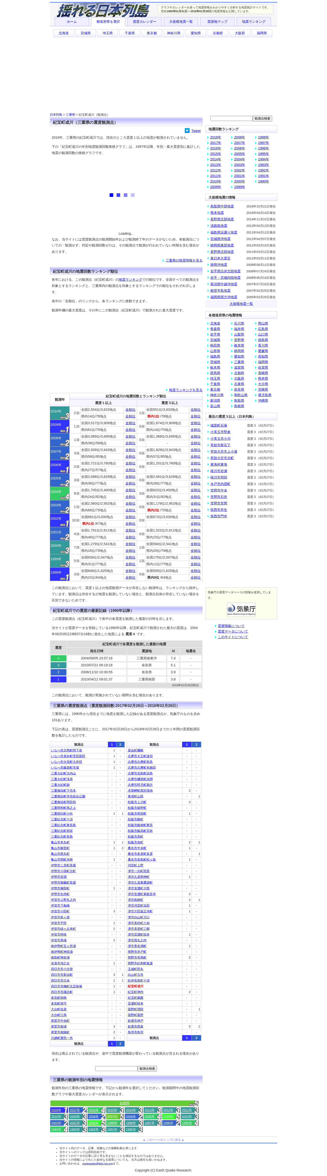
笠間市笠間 (218, 503)
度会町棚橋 (135, 750)
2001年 (75, 1123)
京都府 (218, 33)
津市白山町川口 (139, 917)
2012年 (168, 1110)
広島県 (263, 329)
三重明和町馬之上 (63, 808)
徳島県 (263, 340)
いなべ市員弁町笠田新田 (68, 756)
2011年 (187, 1110)
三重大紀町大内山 (63, 773)
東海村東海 (218, 464)
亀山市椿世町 (60, 848)
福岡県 (262, 33)
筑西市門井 (218, 516)
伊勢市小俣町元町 (63, 871)
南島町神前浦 (60, 957)
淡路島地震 (218, 226)
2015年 (112, 1110)
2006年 (131, 1116)
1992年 (94, 1129)
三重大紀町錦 (60, 785)
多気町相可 (59, 1003)
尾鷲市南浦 (59, 1026)
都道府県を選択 (108, 21)
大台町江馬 (59, 1015)
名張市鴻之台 (60, 963)
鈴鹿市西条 (135, 1026)
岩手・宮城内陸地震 (225, 278)
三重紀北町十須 (62, 819)
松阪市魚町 (135, 842)
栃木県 (215, 367)
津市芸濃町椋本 (139, 934)
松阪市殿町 (135, 819)
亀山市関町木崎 (62, 859)
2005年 (150, 1116)
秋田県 (215, 345)
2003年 (187, 1116)
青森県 (215, 329)
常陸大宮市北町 (222, 458)
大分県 (263, 384)
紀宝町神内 (135, 992)
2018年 (56, 1110)
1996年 (168, 1123)
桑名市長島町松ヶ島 (142, 859)
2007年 (112, 1116)
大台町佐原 (59, 1009)
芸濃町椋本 (135, 1003)
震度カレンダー (144, 21)
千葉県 (130, 33)
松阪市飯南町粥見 (140, 825)
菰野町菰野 (135, 1015)
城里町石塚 (218, 425)
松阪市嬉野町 (137, 808)
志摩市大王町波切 (140, 756)
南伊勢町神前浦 (62, 951)
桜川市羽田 (218, 477)
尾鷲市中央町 (60, 1020)
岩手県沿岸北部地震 (225, 271)
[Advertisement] (163, 74)
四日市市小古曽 (62, 969)
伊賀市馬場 (59, 940)
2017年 (75, 1110)
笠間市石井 (218, 497)
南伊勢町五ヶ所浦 (63, 946)
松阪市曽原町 (137, 813)
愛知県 (196, 33)
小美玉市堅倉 (220, 432)
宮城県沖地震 (220, 239)
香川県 (263, 345)
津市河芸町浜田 (139, 905)
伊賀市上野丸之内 (63, 900)
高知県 (263, 356)
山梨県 (239, 334)
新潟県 (215, 400)
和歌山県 (241, 395)
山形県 (215, 351)
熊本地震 (217, 213)
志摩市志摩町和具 (140, 762)
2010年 (56, 1116)
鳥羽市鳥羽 (135, 1032)
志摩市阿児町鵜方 (140, 785)
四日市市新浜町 (62, 974)
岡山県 (263, 323)
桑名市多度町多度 (140, 854)
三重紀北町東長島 (63, 825)
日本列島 (56, 114)
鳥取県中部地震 (222, 206)
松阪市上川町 (137, 802)
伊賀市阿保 (59, 934)
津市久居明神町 (139, 877)
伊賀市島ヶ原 (60, 917)
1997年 (150, 1123)
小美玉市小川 (220, 438)
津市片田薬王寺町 (140, 911)
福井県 (239, 329)
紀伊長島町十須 (139, 980)
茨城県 (215, 362)
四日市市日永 (60, 980)
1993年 (75, 1129)
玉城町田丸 (135, 969)
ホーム (72, 21)
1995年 (187, 1123)
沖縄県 (263, 400)
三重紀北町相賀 (62, 831)
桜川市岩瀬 (218, 471)
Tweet (196, 131)
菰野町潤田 (135, 1009)
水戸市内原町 (220, 484)
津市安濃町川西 (139, 888)
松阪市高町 (135, 836)
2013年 (150, 1110)
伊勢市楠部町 (60, 888)
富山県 (215, 406)
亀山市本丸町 (60, 842)
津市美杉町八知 (139, 923)
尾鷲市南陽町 (60, 1032)
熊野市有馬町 (137, 957)
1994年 (56, 1129)
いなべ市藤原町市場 (65, 767)
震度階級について (231, 626)
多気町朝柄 (59, 997)
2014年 (131, 1110)
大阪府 (240, 33)
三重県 (70, 114)
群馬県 (215, 373)
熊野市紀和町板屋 (140, 963)
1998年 (131, 1123)
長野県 (239, 340)
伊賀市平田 (59, 923)
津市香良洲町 (137, 946)
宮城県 (86, 33)
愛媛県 (263, 351)
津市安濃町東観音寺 (142, 894)
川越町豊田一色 (62, 1038)
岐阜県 (239, 345)
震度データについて (233, 631)
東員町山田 (135, 796)
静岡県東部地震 (222, 245)
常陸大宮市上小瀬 (223, 451)
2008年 (94, 1116)
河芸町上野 (135, 865)
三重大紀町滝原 (62, 779)
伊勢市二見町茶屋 (63, 865)
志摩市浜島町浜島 (140, 773)
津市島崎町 (135, 900)
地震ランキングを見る (186, 390)
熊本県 (263, 378)
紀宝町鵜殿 (135, 997)
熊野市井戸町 (137, 951)
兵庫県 (239, 384)
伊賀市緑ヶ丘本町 (63, 929)
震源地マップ (217, 21)
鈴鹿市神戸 (135, 1020)
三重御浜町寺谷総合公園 (68, 796)
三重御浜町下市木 (63, 790)
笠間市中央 (218, 490)
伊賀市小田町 (60, 911)
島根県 (239, 406)
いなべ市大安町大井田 (66, 762)
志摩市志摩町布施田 (142, 767)
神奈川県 (173, 33)
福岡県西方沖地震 (223, 297)
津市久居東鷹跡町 (140, 882)
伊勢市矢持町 (60, 894)
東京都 (152, 33)
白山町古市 (135, 974)
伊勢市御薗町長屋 (63, 882)
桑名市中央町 (137, 848)
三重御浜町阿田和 (63, 802)
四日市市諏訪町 (62, 992)
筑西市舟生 (218, 510)
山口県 (263, 334)
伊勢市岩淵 (59, 877)
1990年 (131, 1129)
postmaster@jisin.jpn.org (97, 1163)
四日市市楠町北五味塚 (66, 986)
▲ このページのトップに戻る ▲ (163, 1139)
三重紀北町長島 (62, 836)
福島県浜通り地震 (223, 232)
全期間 (124, 1103)
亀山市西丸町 (60, 854)
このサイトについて (233, 637)
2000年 (94, 1123)
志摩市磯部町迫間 (140, 779)
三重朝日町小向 (62, 813)
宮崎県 (263, 389)
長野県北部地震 (222, 219)
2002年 (56, 1123)
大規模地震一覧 (181, 21)
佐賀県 (263, 367)
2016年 (94, 1110)
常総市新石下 (220, 445)
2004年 (168, 1116)
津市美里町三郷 (139, 929)
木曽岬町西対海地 (140, 790)
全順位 (130, 409)
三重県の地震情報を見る (184, 260)
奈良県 (239, 389)
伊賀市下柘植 (60, 905)
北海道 (64, 33)
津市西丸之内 (137, 940)
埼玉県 (108, 33)
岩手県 (215, 334)
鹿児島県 (264, 395)
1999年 (112, 1123)
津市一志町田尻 (139, 871)
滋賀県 (239, 367)
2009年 (75, 1116)
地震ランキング (253, 21)
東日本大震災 (220, 258)
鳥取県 (239, 400)
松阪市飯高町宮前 (140, 831)
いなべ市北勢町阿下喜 (66, 750)
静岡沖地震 (218, 265)
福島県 (215, 356)
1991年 (112, 1129)
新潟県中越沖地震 (223, 284)
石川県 (239, 323)
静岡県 (239, 351)
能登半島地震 (220, 290)
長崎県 (263, 373)
